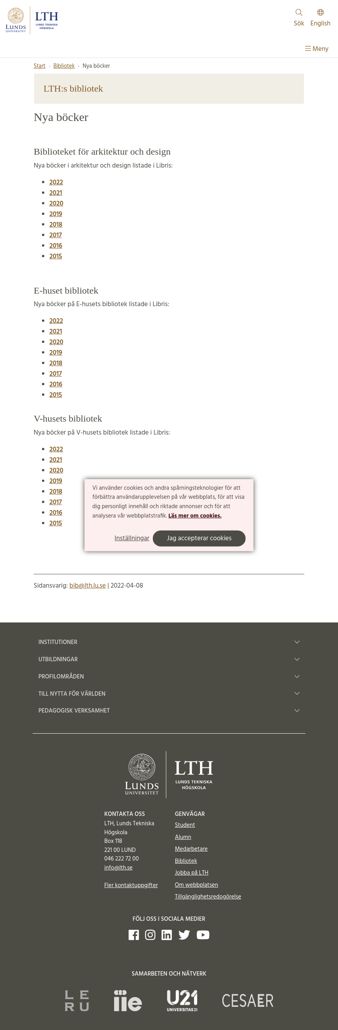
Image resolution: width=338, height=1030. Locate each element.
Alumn (183, 837)
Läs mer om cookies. (194, 516)
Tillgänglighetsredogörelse (208, 897)
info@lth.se (118, 868)
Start (39, 66)
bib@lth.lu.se (87, 586)
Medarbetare (191, 849)
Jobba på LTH (192, 873)
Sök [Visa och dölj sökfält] (299, 19)
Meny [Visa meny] (317, 49)
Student (185, 825)
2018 (55, 363)
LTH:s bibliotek (73, 88)
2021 (55, 193)
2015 (55, 256)
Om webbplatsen (196, 885)
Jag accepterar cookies (199, 538)
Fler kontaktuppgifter (131, 885)
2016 (55, 246)
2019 (55, 353)
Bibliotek (64, 66)
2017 (55, 235)
